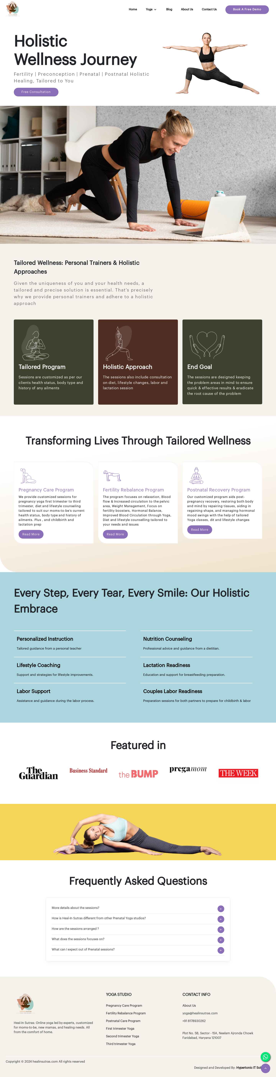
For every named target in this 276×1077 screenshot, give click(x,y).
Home (133, 9)
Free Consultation (36, 92)
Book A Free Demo (247, 9)
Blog (169, 9)
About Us (187, 9)
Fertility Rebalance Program (126, 1013)
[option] (39, 773)
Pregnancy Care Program (124, 1005)
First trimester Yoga (120, 1028)
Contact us (209, 9)
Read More (31, 534)
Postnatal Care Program (123, 1021)
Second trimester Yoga (122, 1036)
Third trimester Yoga (121, 1044)
